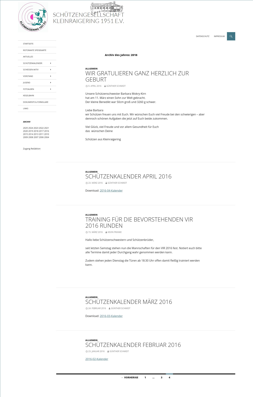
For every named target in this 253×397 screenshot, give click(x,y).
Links (25, 108)
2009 (25, 137)
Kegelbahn (28, 95)
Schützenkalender (32, 63)
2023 (36, 127)
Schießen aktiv (30, 69)
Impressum (219, 36)
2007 (36, 137)
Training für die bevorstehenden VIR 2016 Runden (139, 222)
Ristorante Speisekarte (34, 50)
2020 (25, 131)
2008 (30, 137)
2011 (41, 134)
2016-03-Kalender (111, 316)
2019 (30, 131)
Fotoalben (28, 89)
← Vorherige (129, 377)
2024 (30, 127)
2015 (25, 134)
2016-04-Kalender (111, 190)
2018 (36, 131)
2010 (46, 134)
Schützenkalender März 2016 (128, 302)
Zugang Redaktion (32, 148)
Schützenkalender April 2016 (128, 176)
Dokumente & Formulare (35, 102)
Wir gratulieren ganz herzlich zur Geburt (137, 76)
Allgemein (91, 68)
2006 (41, 137)
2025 (25, 127)
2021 (46, 127)
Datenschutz (202, 36)
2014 (30, 134)
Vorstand (28, 76)
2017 (41, 131)
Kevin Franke (115, 232)
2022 (41, 127)
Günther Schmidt (116, 85)
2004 (46, 137)
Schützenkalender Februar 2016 (133, 345)
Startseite (28, 43)
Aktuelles (28, 56)
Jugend (26, 82)
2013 (36, 134)
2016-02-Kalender (96, 359)
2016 (46, 131)
